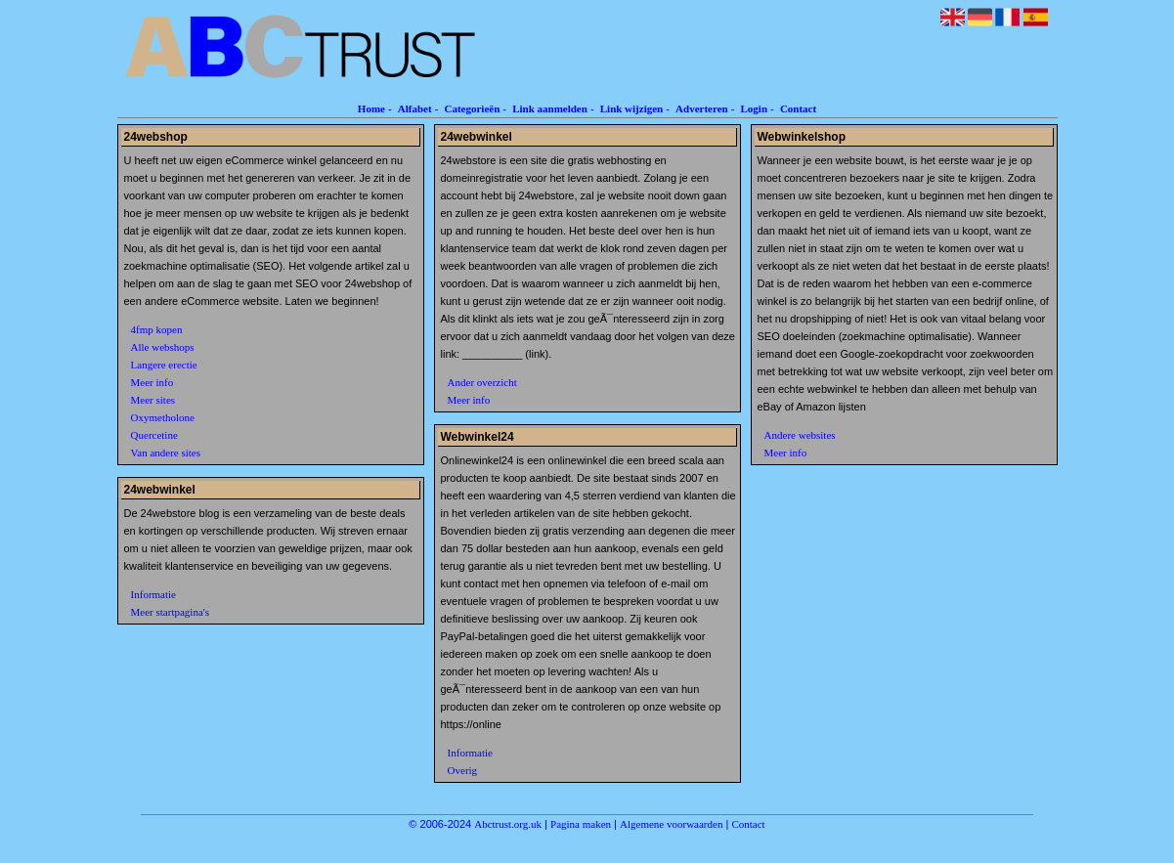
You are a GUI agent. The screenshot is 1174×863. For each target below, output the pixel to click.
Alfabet (415, 108)
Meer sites (153, 400)
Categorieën (472, 108)
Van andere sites (165, 452)
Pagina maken (580, 824)
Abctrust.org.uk (508, 824)
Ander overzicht (482, 382)
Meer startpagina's (170, 612)
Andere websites (800, 435)
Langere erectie (164, 364)
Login (754, 108)
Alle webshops (163, 347)
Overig (463, 770)
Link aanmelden (549, 108)
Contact (798, 108)
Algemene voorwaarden (671, 824)
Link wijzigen (631, 108)
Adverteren (701, 108)
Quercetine (154, 435)
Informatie (153, 594)
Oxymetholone (163, 417)
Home (371, 108)
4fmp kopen (157, 329)
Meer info (152, 382)
